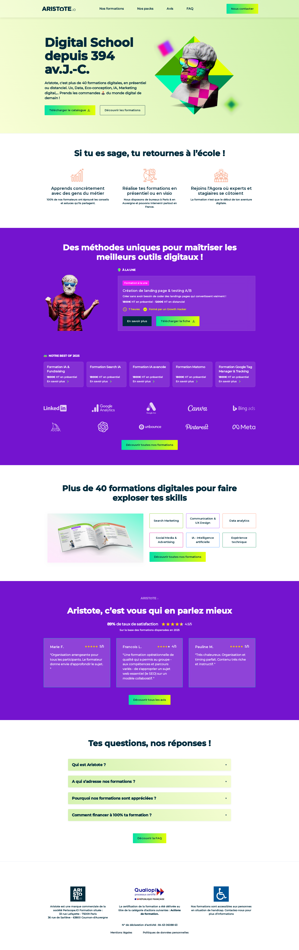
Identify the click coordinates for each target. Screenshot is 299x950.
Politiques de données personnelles (166, 932)
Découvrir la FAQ (149, 838)
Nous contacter (242, 8)
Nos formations (111, 8)
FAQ (189, 8)
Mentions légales (121, 932)
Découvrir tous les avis (149, 700)
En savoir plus (137, 321)
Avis (170, 8)
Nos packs (145, 8)
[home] (59, 8)
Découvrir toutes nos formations (149, 445)
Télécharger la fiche (175, 321)
